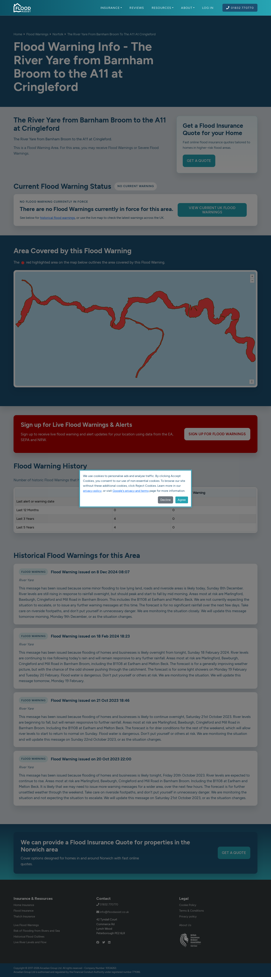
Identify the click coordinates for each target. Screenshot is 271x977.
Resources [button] (163, 8)
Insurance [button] (111, 8)
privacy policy (92, 491)
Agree (182, 500)
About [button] (188, 8)
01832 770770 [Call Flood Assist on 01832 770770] (240, 8)
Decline (165, 500)
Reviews (136, 8)
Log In (207, 8)
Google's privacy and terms (131, 491)
